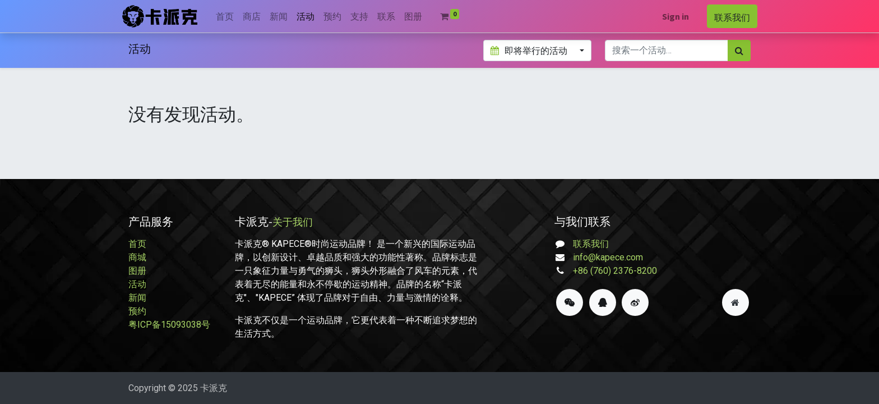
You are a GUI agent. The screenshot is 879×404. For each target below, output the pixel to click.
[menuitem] (231, 16)
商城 (137, 257)
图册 (137, 270)
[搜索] (739, 50)
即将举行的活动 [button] (529, 50)
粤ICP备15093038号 (169, 324)
